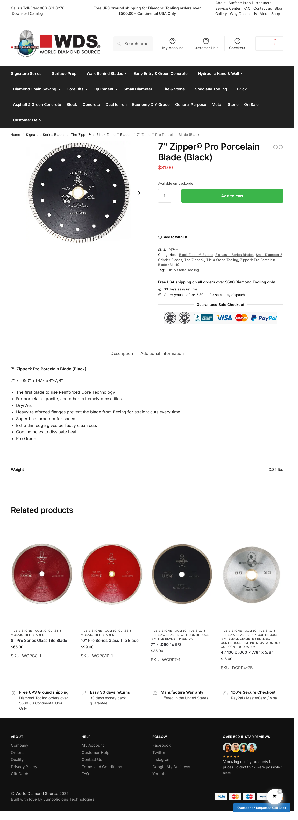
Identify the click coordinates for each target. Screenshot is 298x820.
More (264, 13)
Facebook (161, 745)
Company (19, 745)
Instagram (161, 759)
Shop (275, 13)
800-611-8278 (53, 8)
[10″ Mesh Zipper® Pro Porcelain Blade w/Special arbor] (280, 147)
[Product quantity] (164, 196)
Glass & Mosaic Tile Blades (36, 632)
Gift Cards (20, 773)
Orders (17, 752)
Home (15, 135)
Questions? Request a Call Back (261, 808)
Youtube (160, 773)
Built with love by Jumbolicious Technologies (52, 799)
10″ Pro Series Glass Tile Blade (110, 640)
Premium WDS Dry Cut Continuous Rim (250, 645)
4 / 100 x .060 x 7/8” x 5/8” (247, 652)
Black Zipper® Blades (113, 135)
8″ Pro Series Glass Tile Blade (39, 640)
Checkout (237, 43)
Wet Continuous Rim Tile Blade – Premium (180, 637)
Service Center (227, 8)
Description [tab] (122, 353)
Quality (17, 759)
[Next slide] (139, 193)
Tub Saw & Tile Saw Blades (178, 632)
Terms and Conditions (102, 766)
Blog (278, 8)
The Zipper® (81, 135)
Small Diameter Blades (248, 639)
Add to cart (232, 195)
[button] (269, 43)
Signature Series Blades (45, 135)
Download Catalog (27, 13)
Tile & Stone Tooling (222, 260)
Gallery (221, 13)
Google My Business (171, 766)
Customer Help (206, 43)
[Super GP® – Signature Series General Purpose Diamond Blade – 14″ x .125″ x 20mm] (275, 147)
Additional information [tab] (162, 353)
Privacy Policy (24, 766)
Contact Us (92, 759)
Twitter (158, 752)
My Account (172, 43)
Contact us (262, 8)
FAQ (247, 8)
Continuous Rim (234, 643)
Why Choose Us (243, 13)
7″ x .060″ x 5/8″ (167, 644)
